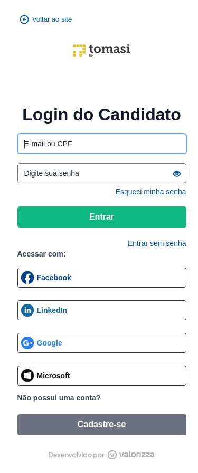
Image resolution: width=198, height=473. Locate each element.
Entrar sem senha (157, 243)
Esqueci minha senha (151, 192)
